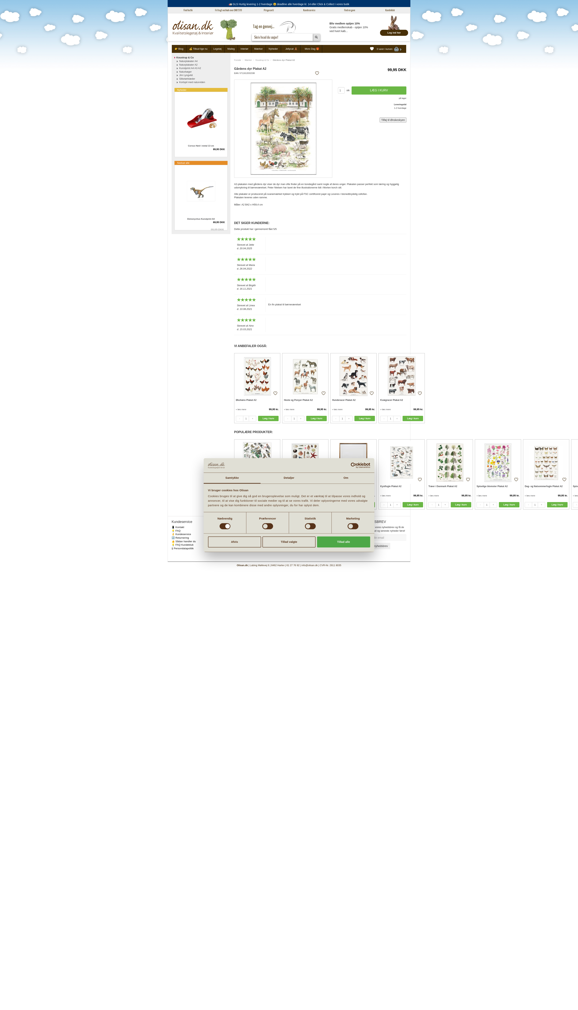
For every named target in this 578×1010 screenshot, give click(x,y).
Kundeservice (309, 10)
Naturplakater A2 (188, 64)
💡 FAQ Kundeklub (182, 544)
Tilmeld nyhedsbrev (376, 546)
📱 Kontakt (178, 527)
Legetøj (217, 48)
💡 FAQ (176, 530)
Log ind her (394, 32)
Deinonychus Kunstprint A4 (201, 219)
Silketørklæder (187, 78)
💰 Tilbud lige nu (198, 48)
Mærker (258, 48)
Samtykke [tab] (232, 478)
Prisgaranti (269, 10)
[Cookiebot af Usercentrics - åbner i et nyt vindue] (353, 465)
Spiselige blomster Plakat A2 (492, 486)
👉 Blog (179, 48)
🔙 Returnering (180, 537)
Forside (237, 60)
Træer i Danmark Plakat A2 (442, 486)
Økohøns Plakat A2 (246, 400)
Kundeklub (390, 10)
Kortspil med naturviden (192, 82)
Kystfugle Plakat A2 (390, 486)
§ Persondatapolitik (183, 548)
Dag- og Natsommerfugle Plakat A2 (544, 486)
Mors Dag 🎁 (312, 48)
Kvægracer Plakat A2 (391, 400)
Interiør (244, 48)
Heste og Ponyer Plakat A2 (298, 400)
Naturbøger (185, 71)
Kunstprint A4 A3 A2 (190, 68)
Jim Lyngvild (186, 75)
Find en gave (349, 10)
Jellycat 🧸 (291, 48)
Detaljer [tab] (289, 478)
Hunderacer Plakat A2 (344, 400)
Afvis (234, 542)
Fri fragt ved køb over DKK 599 (228, 10)
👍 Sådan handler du (184, 541)
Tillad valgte (289, 542)
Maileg (231, 48)
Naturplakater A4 (188, 61)
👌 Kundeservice (181, 534)
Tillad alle (343, 542)
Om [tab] (345, 478)
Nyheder (273, 48)
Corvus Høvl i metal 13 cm (201, 146)
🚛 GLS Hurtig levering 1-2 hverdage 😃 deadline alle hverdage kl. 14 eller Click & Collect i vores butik (289, 4)
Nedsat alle (183, 162)
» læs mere (241, 409)
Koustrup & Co (262, 60)
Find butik (188, 10)
